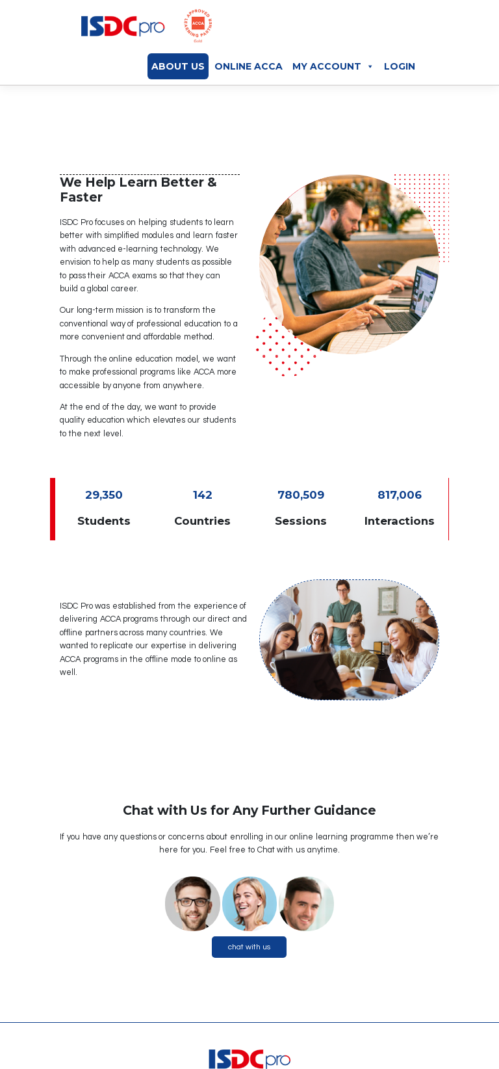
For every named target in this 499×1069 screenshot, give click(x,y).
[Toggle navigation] (418, 30)
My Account (333, 66)
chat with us (249, 947)
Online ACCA (248, 66)
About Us (178, 66)
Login (399, 66)
